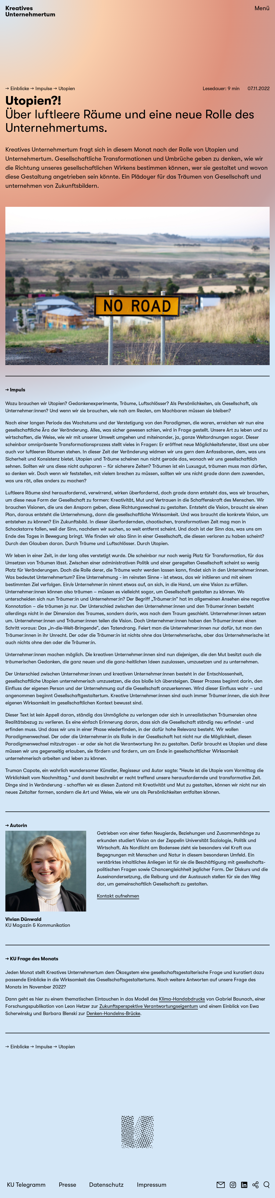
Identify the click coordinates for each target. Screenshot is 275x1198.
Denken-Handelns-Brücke (113, 1013)
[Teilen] (255, 1184)
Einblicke (19, 88)
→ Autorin (16, 825)
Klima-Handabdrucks (182, 999)
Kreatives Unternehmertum (30, 11)
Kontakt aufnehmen (118, 896)
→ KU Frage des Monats (31, 958)
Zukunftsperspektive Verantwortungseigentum (148, 1006)
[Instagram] (233, 1185)
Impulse (43, 88)
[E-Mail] (221, 1185)
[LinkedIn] (244, 1185)
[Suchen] (266, 1184)
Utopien (67, 88)
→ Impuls (15, 389)
